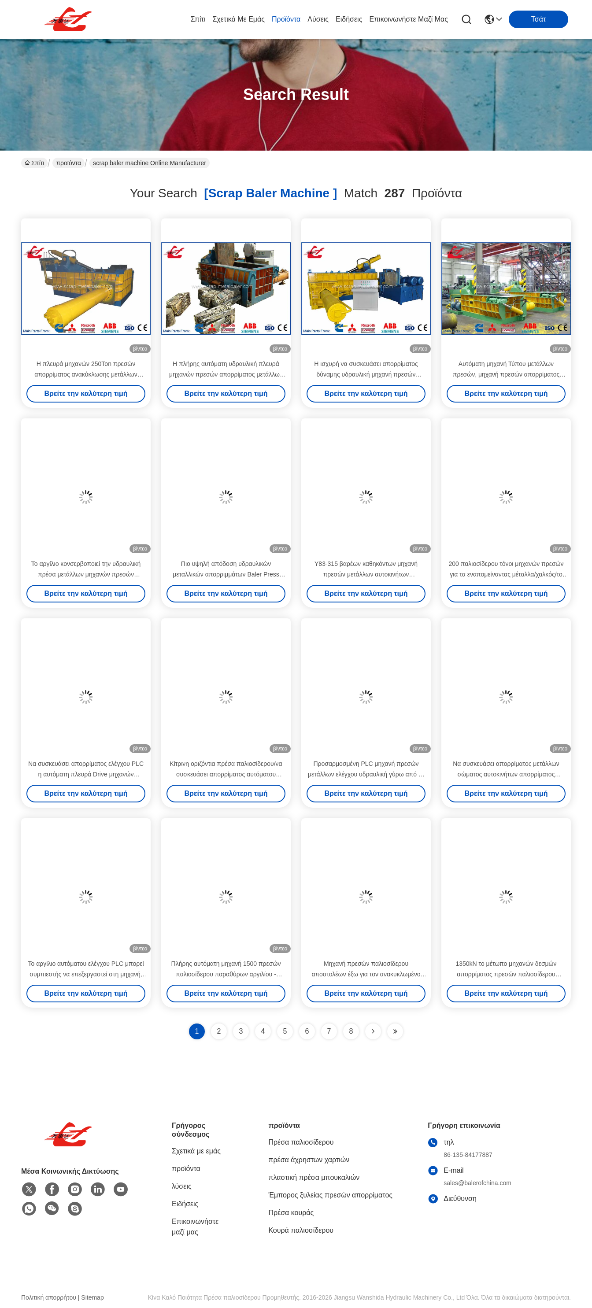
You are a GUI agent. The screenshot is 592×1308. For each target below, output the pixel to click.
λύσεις (318, 19)
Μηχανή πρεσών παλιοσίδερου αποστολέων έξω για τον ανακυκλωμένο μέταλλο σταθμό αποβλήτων (366, 974)
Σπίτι (198, 19)
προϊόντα (286, 19)
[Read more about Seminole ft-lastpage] (395, 1031)
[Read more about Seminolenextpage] (373, 1031)
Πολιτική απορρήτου (48, 1297)
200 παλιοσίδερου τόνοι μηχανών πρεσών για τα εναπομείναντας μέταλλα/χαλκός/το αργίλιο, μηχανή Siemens (505, 574)
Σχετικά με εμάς (238, 19)
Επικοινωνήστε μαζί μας (408, 19)
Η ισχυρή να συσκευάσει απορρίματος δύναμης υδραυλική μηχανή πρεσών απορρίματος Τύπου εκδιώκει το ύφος (366, 374)
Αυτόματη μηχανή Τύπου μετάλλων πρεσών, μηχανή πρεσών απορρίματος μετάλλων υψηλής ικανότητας (506, 374)
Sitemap (92, 1297)
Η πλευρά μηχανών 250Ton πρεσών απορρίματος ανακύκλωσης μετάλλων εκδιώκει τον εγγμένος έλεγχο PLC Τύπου (86, 374)
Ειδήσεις (349, 19)
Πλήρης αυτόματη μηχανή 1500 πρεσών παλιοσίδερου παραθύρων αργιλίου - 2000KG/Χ (226, 974)
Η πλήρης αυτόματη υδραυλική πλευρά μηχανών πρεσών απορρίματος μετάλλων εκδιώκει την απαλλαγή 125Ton (226, 374)
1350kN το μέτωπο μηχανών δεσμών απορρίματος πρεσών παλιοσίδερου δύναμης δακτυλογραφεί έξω (505, 974)
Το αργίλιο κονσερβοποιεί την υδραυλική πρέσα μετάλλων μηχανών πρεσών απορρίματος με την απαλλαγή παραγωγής (85, 574)
